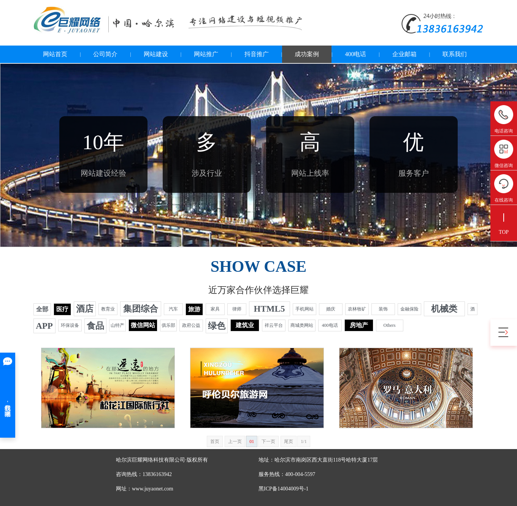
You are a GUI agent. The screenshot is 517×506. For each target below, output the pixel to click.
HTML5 (269, 309)
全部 (42, 309)
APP (44, 326)
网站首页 (55, 54)
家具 (215, 309)
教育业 (108, 309)
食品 (95, 326)
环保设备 (70, 325)
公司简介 (105, 54)
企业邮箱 (404, 54)
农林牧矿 (357, 309)
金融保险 (409, 309)
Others (390, 325)
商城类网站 (301, 325)
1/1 (303, 441)
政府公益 (191, 325)
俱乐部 (168, 325)
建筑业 (245, 325)
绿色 (216, 326)
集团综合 (140, 309)
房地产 (359, 325)
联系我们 (454, 54)
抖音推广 (256, 54)
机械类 (444, 309)
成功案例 (307, 54)
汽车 (173, 309)
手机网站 (304, 309)
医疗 (62, 309)
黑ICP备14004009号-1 (283, 489)
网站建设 (156, 54)
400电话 (355, 54)
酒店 (85, 309)
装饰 (383, 309)
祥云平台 (274, 325)
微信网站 (143, 325)
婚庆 (330, 309)
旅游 (194, 309)
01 (251, 441)
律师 (236, 309)
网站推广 (206, 54)
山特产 (117, 325)
